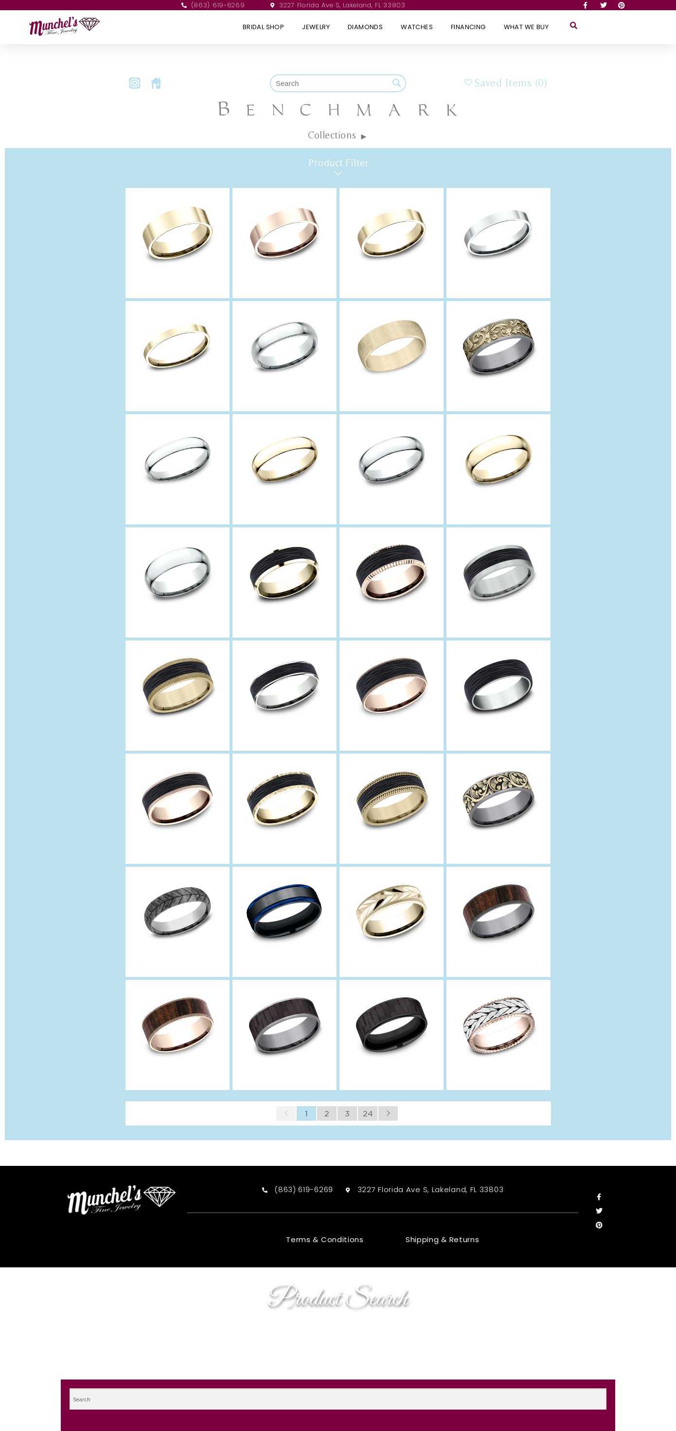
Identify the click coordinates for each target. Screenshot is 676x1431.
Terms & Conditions (325, 1240)
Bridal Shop (263, 27)
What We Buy (526, 27)
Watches (417, 27)
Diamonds (365, 27)
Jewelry (316, 27)
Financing (468, 27)
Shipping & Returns (443, 1240)
